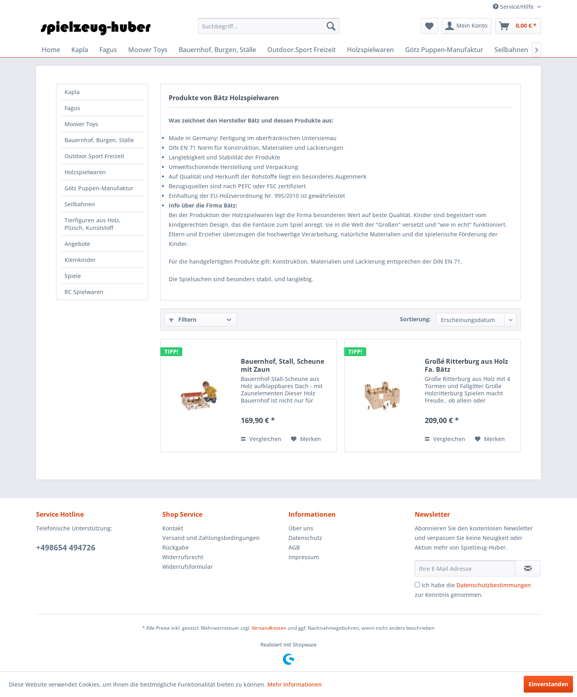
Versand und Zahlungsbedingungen (211, 538)
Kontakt (172, 528)
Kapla (72, 92)
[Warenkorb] (518, 26)
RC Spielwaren (84, 292)
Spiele (73, 276)
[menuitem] (268, 26)
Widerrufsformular (187, 566)
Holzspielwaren (85, 172)
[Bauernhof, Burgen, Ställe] (217, 49)
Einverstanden (548, 684)
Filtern (182, 319)
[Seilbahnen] (511, 49)
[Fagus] (108, 49)
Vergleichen (261, 439)
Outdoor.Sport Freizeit (94, 156)
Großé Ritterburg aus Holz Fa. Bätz (466, 365)
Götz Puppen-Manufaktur (99, 188)
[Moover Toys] (148, 49)
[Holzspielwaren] (370, 49)
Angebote (77, 244)
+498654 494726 (65, 547)
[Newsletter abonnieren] (528, 568)
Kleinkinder (80, 260)
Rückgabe (175, 547)
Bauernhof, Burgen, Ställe (99, 140)
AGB (294, 547)
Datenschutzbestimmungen (493, 585)
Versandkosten (269, 627)
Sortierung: (415, 319)
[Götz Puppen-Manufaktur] (444, 49)
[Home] (51, 49)
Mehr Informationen (294, 684)
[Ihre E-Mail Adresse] (465, 568)
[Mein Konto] (467, 26)
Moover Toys (81, 124)
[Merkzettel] (429, 26)
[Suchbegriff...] (268, 26)
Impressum (303, 557)
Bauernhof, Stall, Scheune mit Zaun (282, 365)
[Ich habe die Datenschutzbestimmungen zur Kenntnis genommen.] (417, 584)
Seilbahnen (80, 204)
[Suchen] (331, 26)
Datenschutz (305, 538)
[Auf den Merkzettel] (306, 439)
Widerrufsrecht (182, 557)
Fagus (72, 108)
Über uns (300, 528)
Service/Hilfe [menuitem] (514, 6)
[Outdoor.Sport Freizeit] (301, 49)
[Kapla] (80, 49)
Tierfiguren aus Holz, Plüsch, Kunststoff (93, 224)
